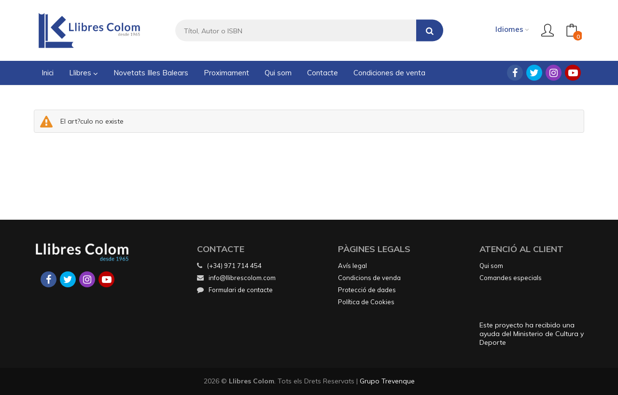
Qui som (491, 265)
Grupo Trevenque (387, 381)
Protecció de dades (367, 290)
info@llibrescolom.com (236, 278)
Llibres (83, 72)
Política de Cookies (366, 302)
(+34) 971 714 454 (234, 265)
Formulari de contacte (235, 290)
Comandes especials (510, 278)
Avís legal (352, 265)
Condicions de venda (369, 278)
